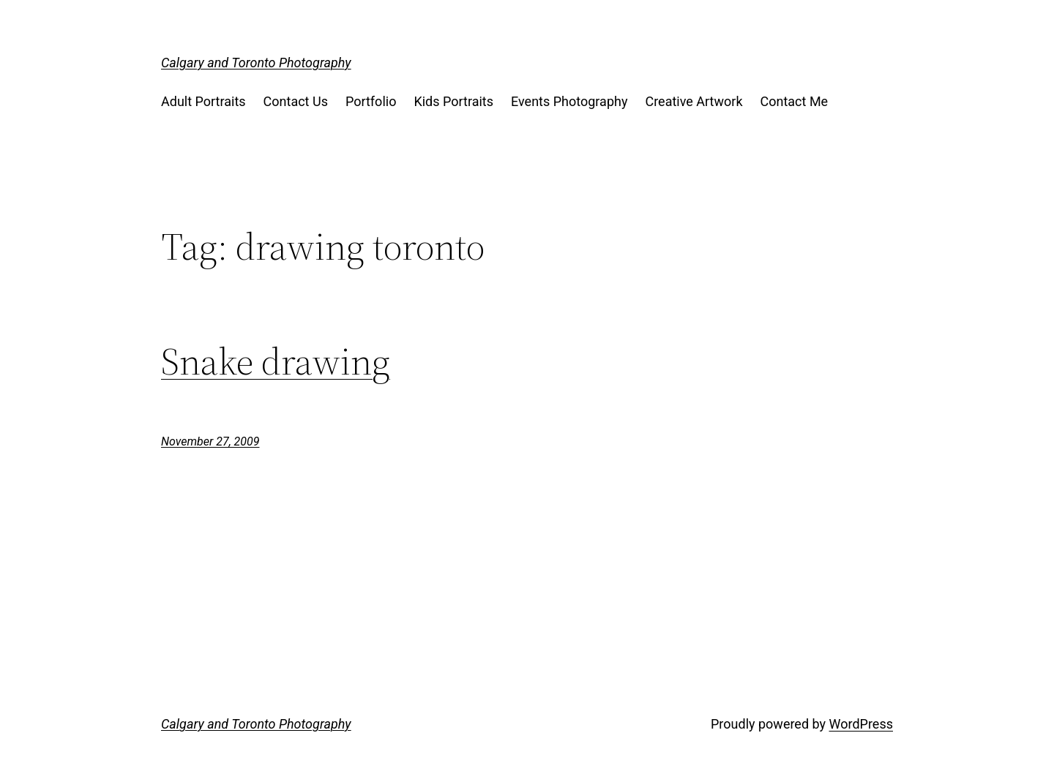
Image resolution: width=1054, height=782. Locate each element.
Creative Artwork (693, 101)
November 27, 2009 (210, 441)
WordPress (861, 724)
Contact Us (296, 101)
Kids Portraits (453, 101)
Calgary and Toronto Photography (256, 62)
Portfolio (370, 101)
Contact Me (794, 101)
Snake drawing (275, 361)
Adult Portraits (203, 101)
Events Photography (569, 101)
